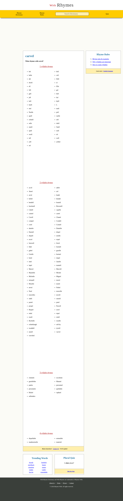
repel (58, 313)
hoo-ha (31, 472)
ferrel (58, 243)
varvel (58, 332)
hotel (31, 258)
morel (58, 280)
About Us (50, 483)
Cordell (59, 221)
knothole (44, 462)
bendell (32, 202)
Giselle (31, 254)
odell (31, 298)
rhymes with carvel (37, 56)
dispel (58, 232)
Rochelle (32, 320)
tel (57, 134)
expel (58, 239)
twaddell (32, 328)
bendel (59, 198)
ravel (58, 309)
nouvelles (33, 295)
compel (32, 221)
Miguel (59, 276)
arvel (31, 195)
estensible (60, 438)
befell (31, 198)
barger (44, 464)
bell (57, 71)
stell (58, 131)
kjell (58, 101)
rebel (31, 313)
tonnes (44, 467)
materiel (59, 441)
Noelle (31, 112)
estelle (59, 235)
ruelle (58, 116)
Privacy (65, 483)
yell (30, 142)
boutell (59, 202)
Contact (73, 483)
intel (31, 261)
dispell (31, 235)
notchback (31, 464)
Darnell (32, 232)
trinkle (31, 469)
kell (30, 101)
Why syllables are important (104, 62)
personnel (60, 385)
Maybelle (32, 272)
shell (58, 123)
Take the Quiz (69, 471)
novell (58, 295)
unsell (31, 332)
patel (58, 302)
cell (57, 75)
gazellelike (33, 381)
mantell (59, 265)
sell (57, 120)
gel (57, 90)
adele (58, 187)
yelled (58, 142)
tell (30, 138)
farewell (32, 243)
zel (30, 145)
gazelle (59, 250)
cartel (58, 213)
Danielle (59, 228)
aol (57, 191)
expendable (44, 472)
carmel (31, 213)
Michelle (32, 276)
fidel (31, 247)
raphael (59, 392)
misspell (32, 280)
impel (58, 258)
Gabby (44, 469)
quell (31, 116)
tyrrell (58, 328)
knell (31, 105)
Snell (58, 127)
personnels (33, 388)
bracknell (32, 206)
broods (31, 462)
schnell (32, 120)
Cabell (31, 210)
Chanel (59, 217)
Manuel (59, 381)
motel (58, 284)
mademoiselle (34, 441)
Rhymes (61, 5)
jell (30, 97)
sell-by (59, 324)
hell (57, 94)
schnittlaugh (34, 324)
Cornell (59, 224)
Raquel (32, 309)
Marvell (59, 269)
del (30, 79)
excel (31, 239)
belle (31, 75)
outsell (59, 298)
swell (31, 134)
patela (31, 385)
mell (58, 108)
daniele (32, 228)
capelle (59, 210)
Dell (58, 79)
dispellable (33, 438)
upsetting (31, 467)
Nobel (58, 287)
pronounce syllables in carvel (33, 71)
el (57, 83)
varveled (32, 335)
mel (30, 108)
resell (31, 317)
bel (30, 71)
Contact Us (56, 448)
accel (31, 187)
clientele (32, 377)
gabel (31, 250)
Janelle (59, 261)
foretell (59, 247)
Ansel (31, 191)
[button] (89, 14)
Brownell (60, 206)
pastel (31, 302)
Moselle (32, 284)
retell (58, 317)
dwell (31, 83)
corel (31, 224)
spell (31, 131)
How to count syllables (102, 65)
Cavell (31, 217)
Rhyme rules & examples (102, 59)
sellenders (33, 396)
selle (31, 123)
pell (57, 112)
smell (31, 127)
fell (30, 90)
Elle (57, 86)
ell (30, 86)
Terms (58, 483)
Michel (59, 272)
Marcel (31, 269)
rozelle (59, 320)
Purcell (59, 306)
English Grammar (108, 71)
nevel (31, 287)
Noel (31, 291)
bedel (58, 195)
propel (31, 306)
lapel (31, 265)
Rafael (31, 392)
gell (30, 94)
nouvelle (59, 291)
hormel (59, 254)
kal (57, 97)
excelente (60, 377)
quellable (60, 388)
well (58, 138)
